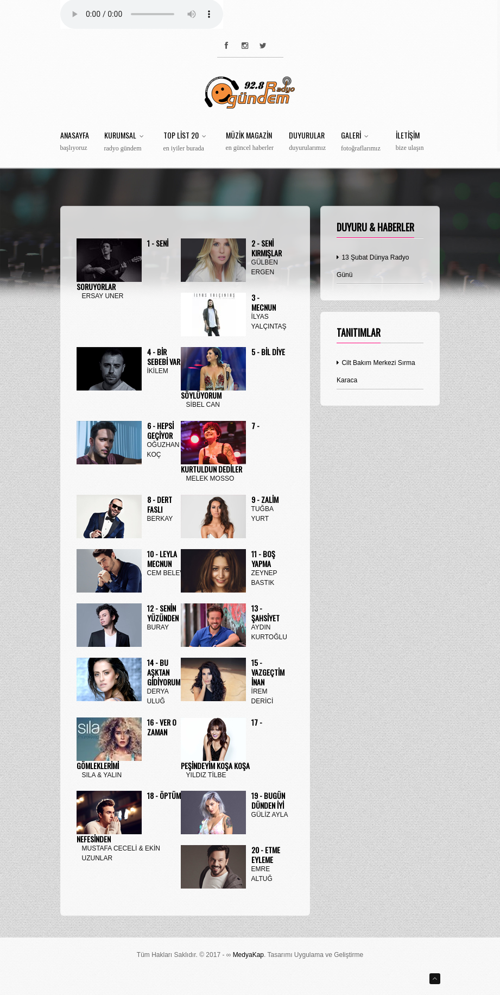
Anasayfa (74, 141)
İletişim (410, 141)
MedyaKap (248, 955)
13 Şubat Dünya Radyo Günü (373, 266)
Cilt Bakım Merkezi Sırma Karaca (376, 371)
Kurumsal (126, 141)
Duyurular (307, 141)
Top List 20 (187, 141)
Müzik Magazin (250, 141)
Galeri (361, 141)
